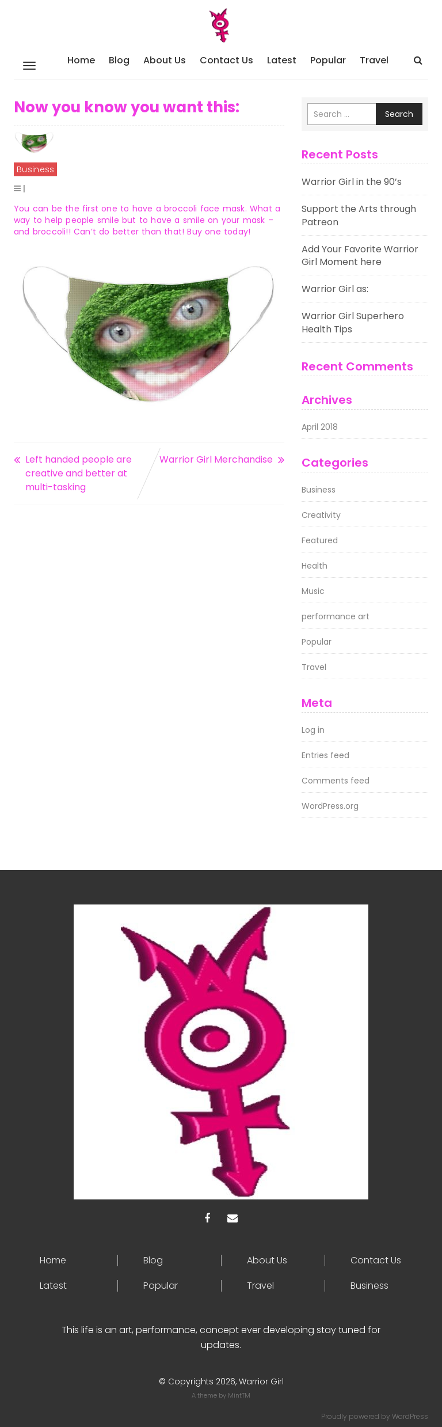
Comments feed (335, 780)
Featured (320, 540)
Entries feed (325, 755)
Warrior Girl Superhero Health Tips (353, 322)
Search (399, 114)
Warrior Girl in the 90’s (352, 181)
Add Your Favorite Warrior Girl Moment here (360, 256)
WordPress (410, 1416)
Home (81, 60)
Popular (328, 60)
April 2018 (320, 427)
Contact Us (226, 60)
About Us (164, 60)
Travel (374, 60)
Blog (119, 60)
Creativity (321, 515)
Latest (281, 60)
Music (313, 591)
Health (314, 565)
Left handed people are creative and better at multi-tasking (78, 473)
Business (35, 169)
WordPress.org (330, 806)
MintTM (239, 1395)
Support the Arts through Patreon (359, 215)
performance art (335, 616)
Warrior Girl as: (335, 289)
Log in (313, 730)
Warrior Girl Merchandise (216, 459)
